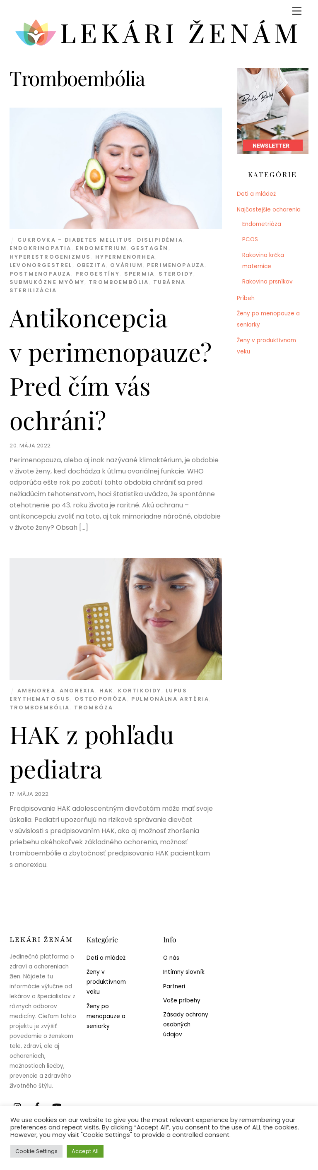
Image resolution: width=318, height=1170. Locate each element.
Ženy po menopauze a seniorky (106, 1016)
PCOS (250, 239)
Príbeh (246, 298)
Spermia (139, 273)
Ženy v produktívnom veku (106, 982)
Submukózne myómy (47, 282)
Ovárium (126, 265)
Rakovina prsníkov (267, 282)
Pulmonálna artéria (170, 698)
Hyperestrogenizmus (50, 256)
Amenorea (36, 690)
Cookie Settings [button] (36, 1151)
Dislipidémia (160, 239)
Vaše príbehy (181, 1000)
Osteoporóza (101, 698)
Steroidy (176, 273)
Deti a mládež (256, 194)
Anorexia (77, 690)
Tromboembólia (119, 282)
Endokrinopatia (40, 248)
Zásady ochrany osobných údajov (185, 1024)
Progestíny (97, 273)
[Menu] (297, 11)
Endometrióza (261, 224)
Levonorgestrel (41, 265)
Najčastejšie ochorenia (269, 210)
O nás (171, 958)
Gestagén (149, 248)
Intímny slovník (184, 972)
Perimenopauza (176, 265)
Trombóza (93, 707)
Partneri (174, 986)
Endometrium (101, 248)
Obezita (91, 265)
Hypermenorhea (125, 256)
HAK (106, 690)
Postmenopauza (40, 273)
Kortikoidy (139, 690)
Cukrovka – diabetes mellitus (74, 239)
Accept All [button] (85, 1151)
